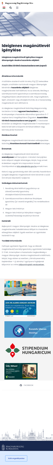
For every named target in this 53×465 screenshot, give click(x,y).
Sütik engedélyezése (16, 458)
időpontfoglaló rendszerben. (31, 264)
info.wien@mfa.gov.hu (27, 166)
